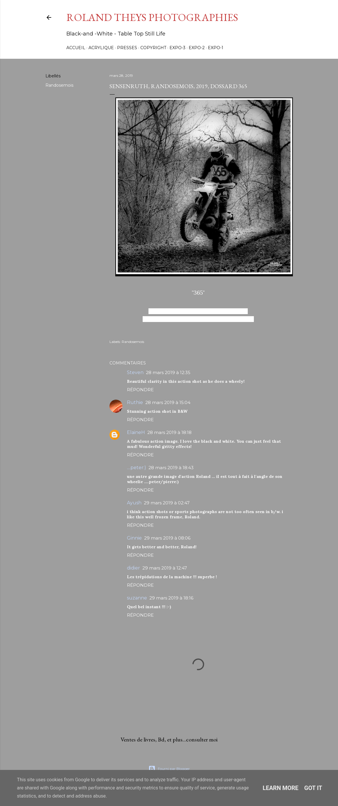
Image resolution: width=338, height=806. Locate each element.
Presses (127, 47)
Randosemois (59, 85)
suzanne (137, 598)
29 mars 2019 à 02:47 (167, 503)
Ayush (134, 503)
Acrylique (101, 47)
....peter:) (136, 467)
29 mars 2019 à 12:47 (164, 568)
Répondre (140, 389)
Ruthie (135, 402)
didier (133, 568)
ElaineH (136, 432)
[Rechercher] (277, 17)
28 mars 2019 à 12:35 (168, 372)
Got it (313, 787)
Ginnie (134, 538)
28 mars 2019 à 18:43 (171, 467)
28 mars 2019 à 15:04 (167, 402)
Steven (135, 372)
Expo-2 (197, 47)
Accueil (75, 47)
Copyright (153, 47)
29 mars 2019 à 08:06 (167, 538)
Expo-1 (215, 47)
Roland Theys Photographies (152, 17)
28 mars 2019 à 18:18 (169, 432)
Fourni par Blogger (169, 768)
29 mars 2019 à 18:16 (171, 598)
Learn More (280, 787)
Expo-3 (177, 47)
